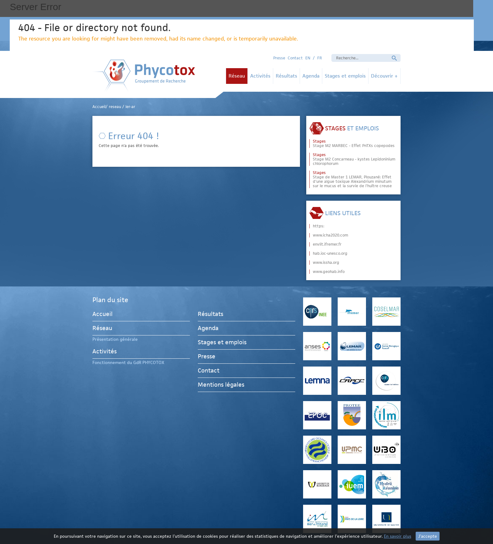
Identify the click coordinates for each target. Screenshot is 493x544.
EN (307, 58)
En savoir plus (397, 536)
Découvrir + (384, 76)
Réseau (237, 76)
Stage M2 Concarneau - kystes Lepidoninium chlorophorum (354, 159)
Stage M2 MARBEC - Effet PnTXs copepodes (354, 143)
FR (319, 58)
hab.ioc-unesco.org (330, 253)
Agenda (310, 76)
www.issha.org (326, 262)
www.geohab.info (329, 271)
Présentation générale (115, 339)
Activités (260, 76)
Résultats (286, 76)
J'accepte (427, 536)
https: (318, 226)
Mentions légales (221, 385)
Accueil (102, 315)
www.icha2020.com (330, 235)
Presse (279, 58)
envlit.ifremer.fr (327, 244)
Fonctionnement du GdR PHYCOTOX (128, 362)
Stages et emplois (345, 76)
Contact (295, 58)
